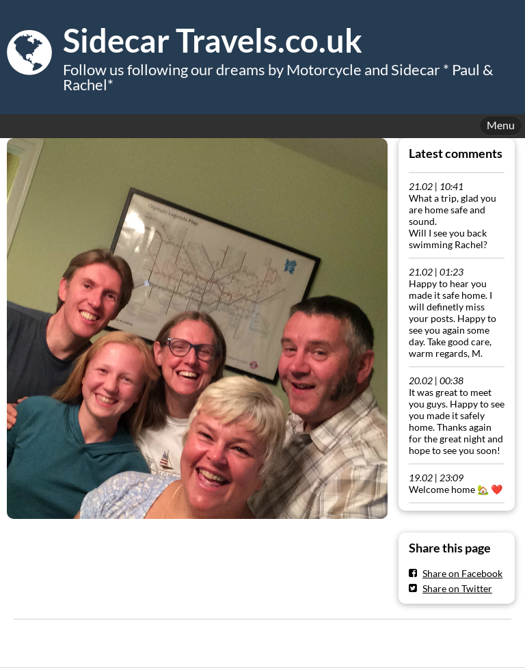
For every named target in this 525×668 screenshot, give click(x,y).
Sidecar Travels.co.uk (212, 40)
